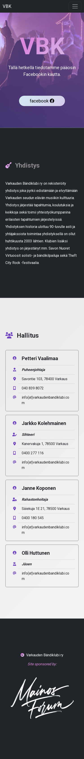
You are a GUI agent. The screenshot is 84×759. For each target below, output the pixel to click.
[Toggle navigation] (75, 6)
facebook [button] (42, 101)
